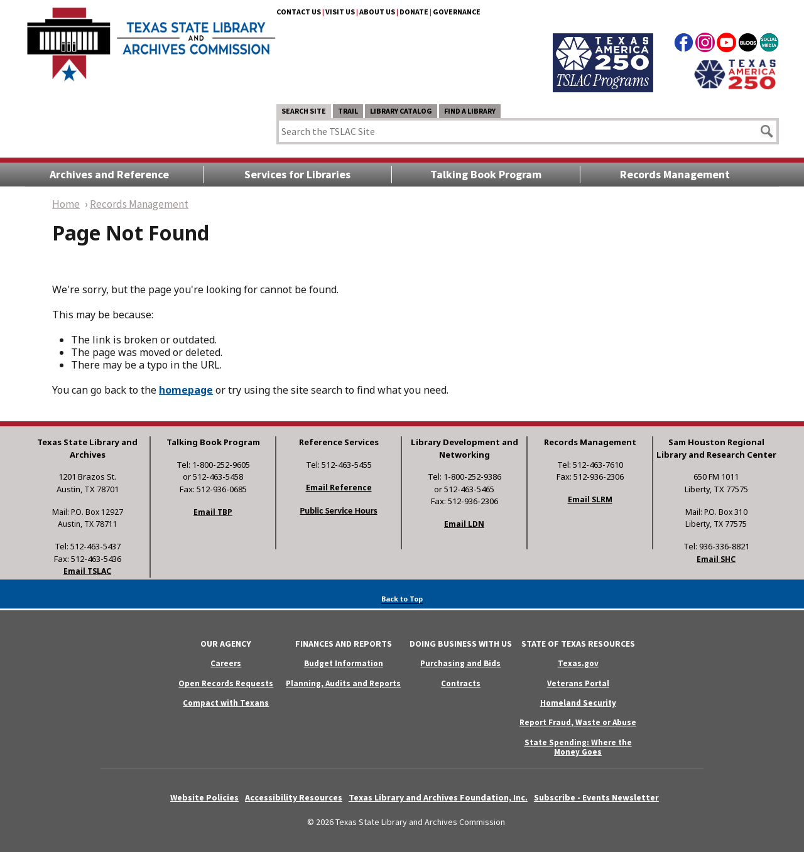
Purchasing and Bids (460, 663)
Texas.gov (578, 663)
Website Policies (204, 797)
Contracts (461, 683)
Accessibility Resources (293, 797)
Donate (413, 11)
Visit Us (340, 11)
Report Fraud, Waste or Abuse (577, 722)
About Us (377, 11)
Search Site (303, 111)
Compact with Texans (226, 703)
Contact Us (298, 11)
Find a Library (470, 111)
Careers (225, 663)
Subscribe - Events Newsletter (596, 797)
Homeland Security (578, 703)
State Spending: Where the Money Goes (578, 747)
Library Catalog (401, 111)
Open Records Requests (225, 683)
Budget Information (343, 663)
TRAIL (348, 111)
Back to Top (402, 598)
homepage (186, 390)
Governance (457, 11)
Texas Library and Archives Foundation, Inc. (438, 797)
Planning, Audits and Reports (343, 683)
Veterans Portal (578, 683)
